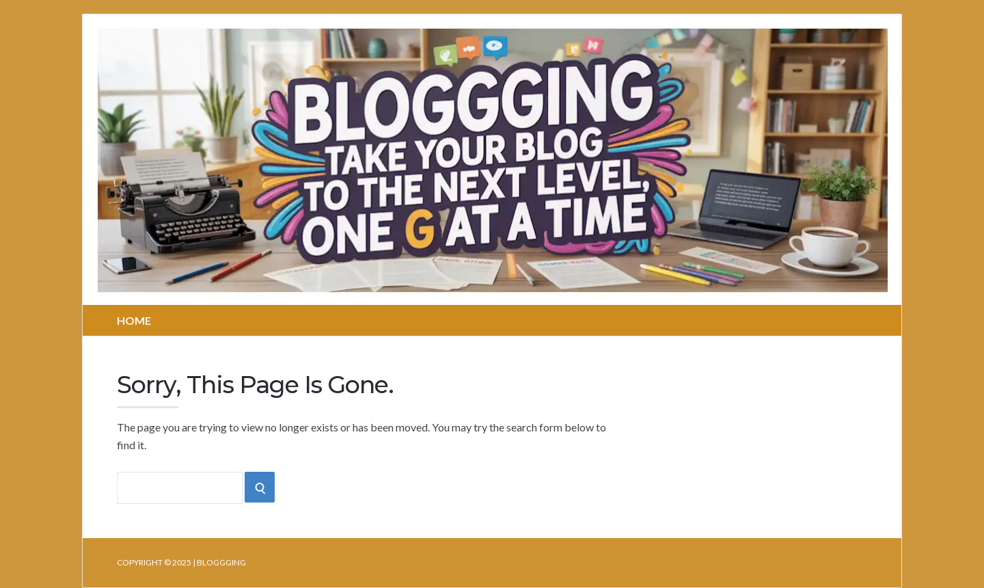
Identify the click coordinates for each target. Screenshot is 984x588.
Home (134, 320)
